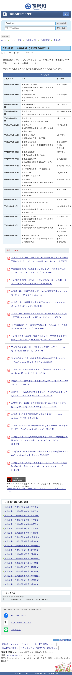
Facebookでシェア (15, 615)
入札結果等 (45, 40)
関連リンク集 (31, 644)
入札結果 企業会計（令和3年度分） (21, 528)
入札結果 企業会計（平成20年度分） (22, 584)
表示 (67, 14)
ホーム (4, 40)
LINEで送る (12, 630)
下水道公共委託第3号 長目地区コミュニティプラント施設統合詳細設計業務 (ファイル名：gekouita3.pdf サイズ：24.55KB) (37, 466)
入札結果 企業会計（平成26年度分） (22, 559)
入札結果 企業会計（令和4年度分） (21, 524)
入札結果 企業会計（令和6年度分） (21, 516)
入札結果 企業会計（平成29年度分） (22, 546)
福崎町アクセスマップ (12, 644)
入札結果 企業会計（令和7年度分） (21, 511)
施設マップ (52, 648)
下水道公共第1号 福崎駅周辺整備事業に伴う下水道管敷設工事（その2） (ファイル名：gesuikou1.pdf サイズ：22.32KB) (38, 440)
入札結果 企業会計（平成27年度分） (22, 554)
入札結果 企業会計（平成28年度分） (22, 550)
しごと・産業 (16, 40)
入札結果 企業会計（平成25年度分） (22, 563)
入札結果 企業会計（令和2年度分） (21, 533)
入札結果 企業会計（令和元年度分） (22, 537)
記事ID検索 (61, 28)
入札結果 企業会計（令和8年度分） (21, 507)
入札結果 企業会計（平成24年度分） (22, 567)
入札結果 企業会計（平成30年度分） (22, 541)
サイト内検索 (61, 23)
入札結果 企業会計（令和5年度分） (21, 520)
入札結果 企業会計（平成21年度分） (22, 580)
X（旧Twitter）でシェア (17, 622)
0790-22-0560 (13, 655)
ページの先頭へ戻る (63, 640)
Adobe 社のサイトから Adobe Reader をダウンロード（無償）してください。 (36, 490)
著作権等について (47, 644)
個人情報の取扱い (10, 648)
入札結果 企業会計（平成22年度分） (22, 576)
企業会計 (57, 40)
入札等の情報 (31, 40)
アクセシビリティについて (33, 648)
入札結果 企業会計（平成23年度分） (22, 571)
